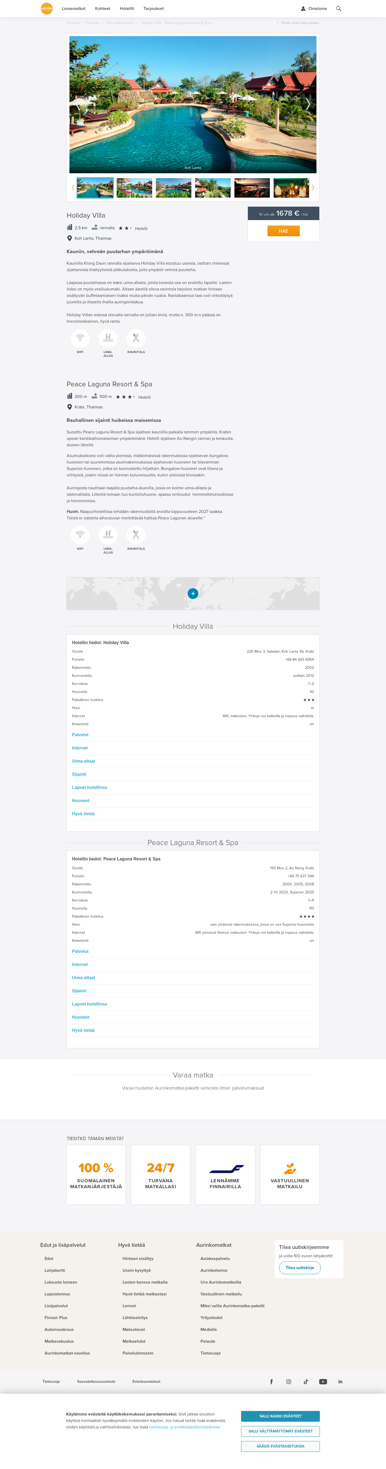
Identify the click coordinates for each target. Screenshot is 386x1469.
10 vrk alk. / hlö (283, 214)
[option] (193, 104)
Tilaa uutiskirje (300, 1267)
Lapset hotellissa (89, 787)
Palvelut (80, 734)
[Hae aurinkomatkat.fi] (338, 8)
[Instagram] (288, 1381)
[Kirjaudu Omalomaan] (314, 8)
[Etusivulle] (47, 9)
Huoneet (80, 800)
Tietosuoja (51, 1382)
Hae (283, 231)
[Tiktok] (305, 1381)
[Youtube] (323, 1381)
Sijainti (79, 774)
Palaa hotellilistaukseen (300, 22)
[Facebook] (271, 1381)
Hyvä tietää (83, 813)
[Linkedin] (340, 1381)
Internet (80, 748)
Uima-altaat (83, 761)
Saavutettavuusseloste (96, 1382)
